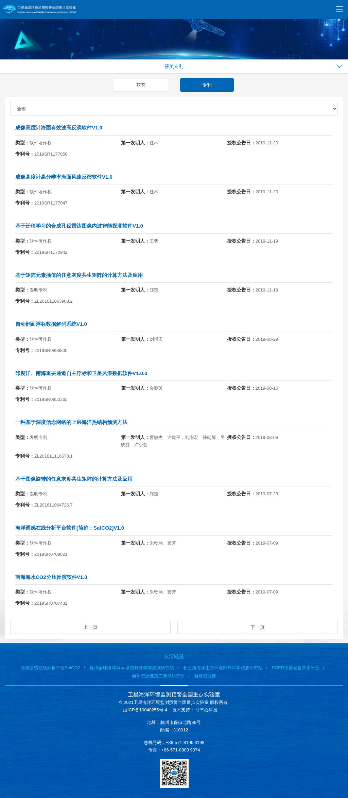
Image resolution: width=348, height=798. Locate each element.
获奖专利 (174, 66)
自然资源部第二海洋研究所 (158, 675)
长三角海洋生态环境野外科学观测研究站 (223, 667)
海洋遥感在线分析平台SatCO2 (50, 667)
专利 (207, 85)
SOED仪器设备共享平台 (296, 667)
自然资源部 (205, 675)
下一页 (257, 627)
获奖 (141, 85)
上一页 (90, 627)
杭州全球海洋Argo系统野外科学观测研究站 (131, 667)
